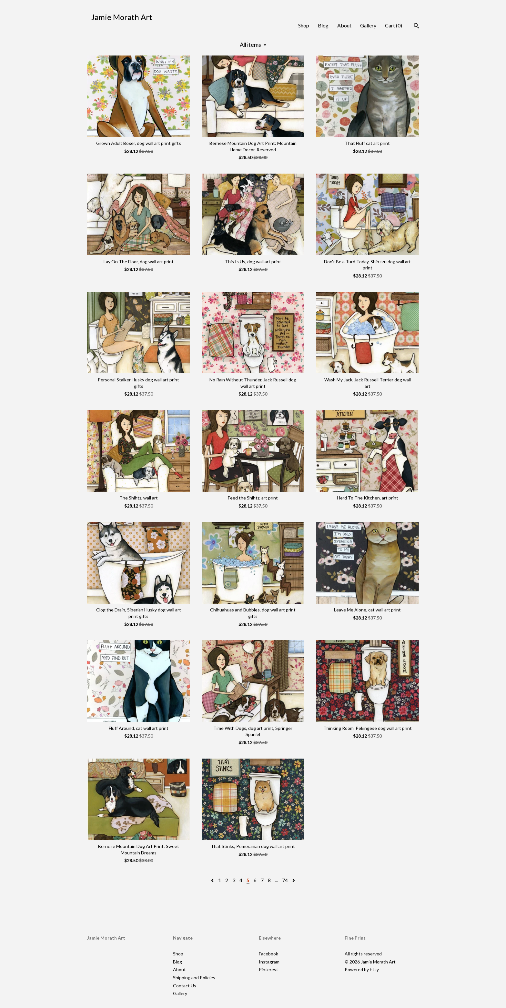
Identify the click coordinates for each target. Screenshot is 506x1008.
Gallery (368, 25)
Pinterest (268, 969)
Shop (303, 25)
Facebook (268, 953)
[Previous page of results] (213, 880)
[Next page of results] (293, 880)
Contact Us (184, 985)
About (344, 25)
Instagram (269, 961)
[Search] (416, 26)
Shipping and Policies (194, 977)
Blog (323, 25)
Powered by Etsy (362, 969)
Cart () (393, 25)
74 (285, 880)
